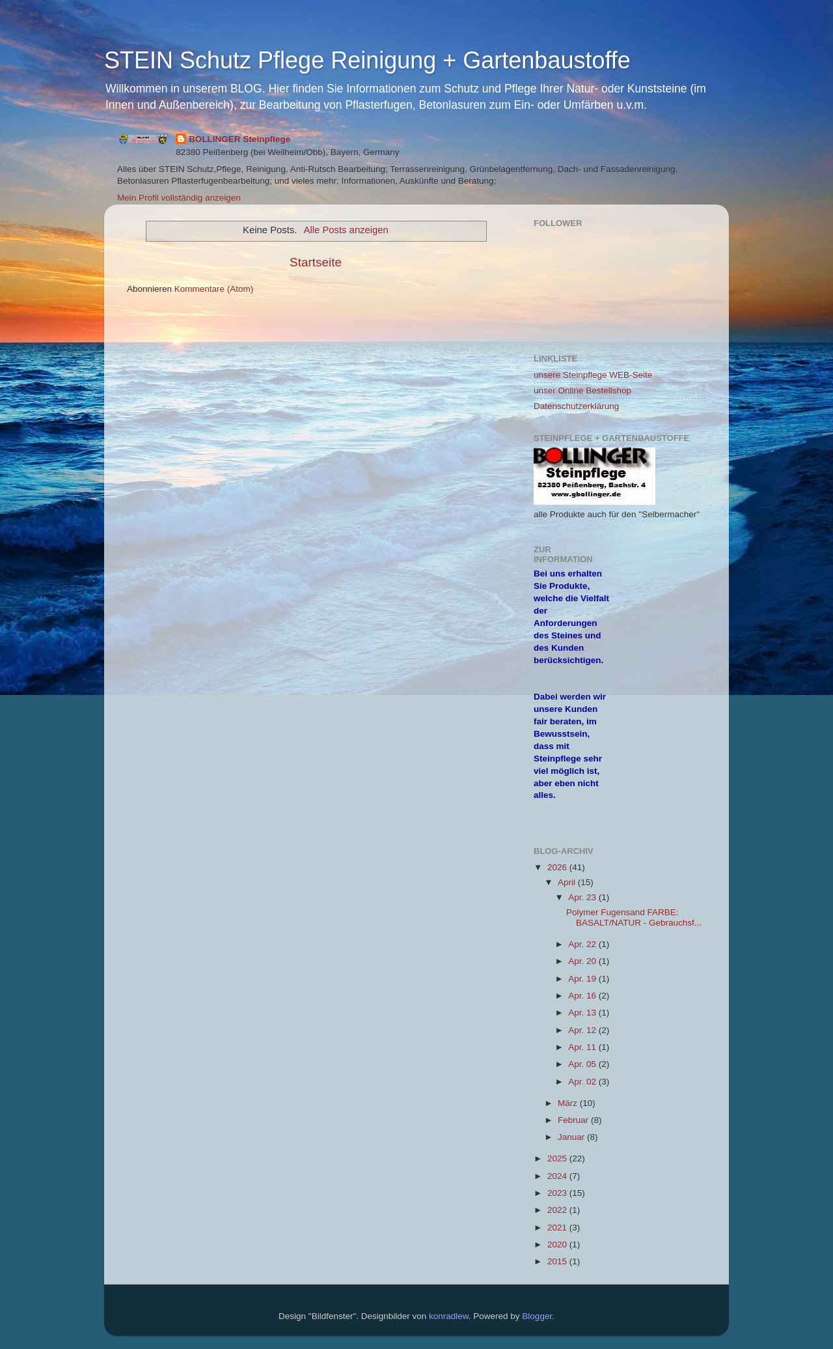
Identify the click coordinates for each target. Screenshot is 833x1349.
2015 (558, 1261)
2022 (558, 1210)
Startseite (316, 262)
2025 (558, 1158)
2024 (558, 1176)
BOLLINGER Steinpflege (239, 139)
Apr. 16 (583, 996)
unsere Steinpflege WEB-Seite (593, 375)
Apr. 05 (583, 1064)
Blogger (537, 1316)
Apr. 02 (583, 1081)
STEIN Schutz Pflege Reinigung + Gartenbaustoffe (367, 60)
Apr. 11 (583, 1047)
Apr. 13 (583, 1012)
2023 (558, 1193)
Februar (574, 1120)
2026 (558, 867)
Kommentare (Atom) (214, 289)
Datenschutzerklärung (576, 406)
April (568, 882)
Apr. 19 (583, 979)
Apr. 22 (583, 944)
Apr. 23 (583, 897)
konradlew (449, 1316)
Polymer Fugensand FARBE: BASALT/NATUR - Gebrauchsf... (634, 917)
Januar (572, 1137)
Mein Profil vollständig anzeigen (179, 198)
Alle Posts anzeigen (346, 230)
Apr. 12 (583, 1030)
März (569, 1103)
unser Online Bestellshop (582, 390)
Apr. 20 (583, 961)
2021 (558, 1227)
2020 (558, 1244)
